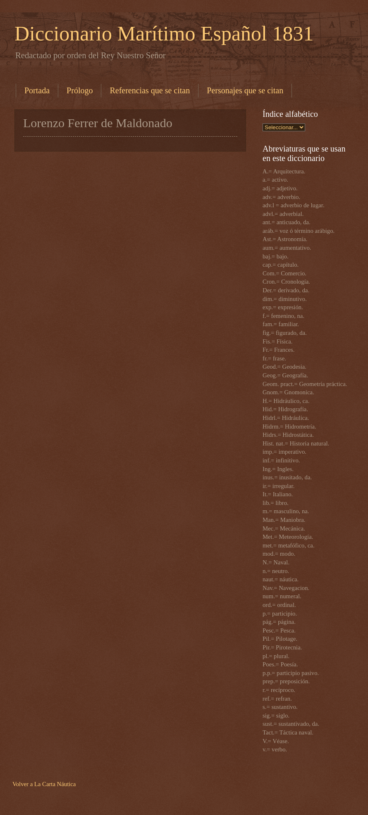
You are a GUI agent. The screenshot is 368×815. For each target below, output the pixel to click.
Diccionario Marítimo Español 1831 (163, 33)
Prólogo (80, 90)
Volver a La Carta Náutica (44, 784)
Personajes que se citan (245, 90)
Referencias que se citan (150, 90)
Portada (37, 90)
